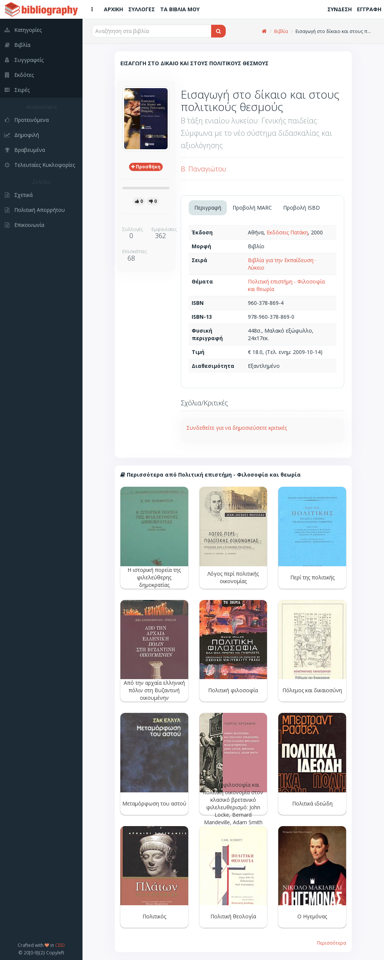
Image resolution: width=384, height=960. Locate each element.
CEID (60, 945)
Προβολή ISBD (301, 207)
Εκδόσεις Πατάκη (287, 232)
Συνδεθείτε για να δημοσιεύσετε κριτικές (236, 427)
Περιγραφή (207, 207)
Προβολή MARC (252, 207)
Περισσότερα (331, 943)
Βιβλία (281, 31)
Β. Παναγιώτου (203, 168)
